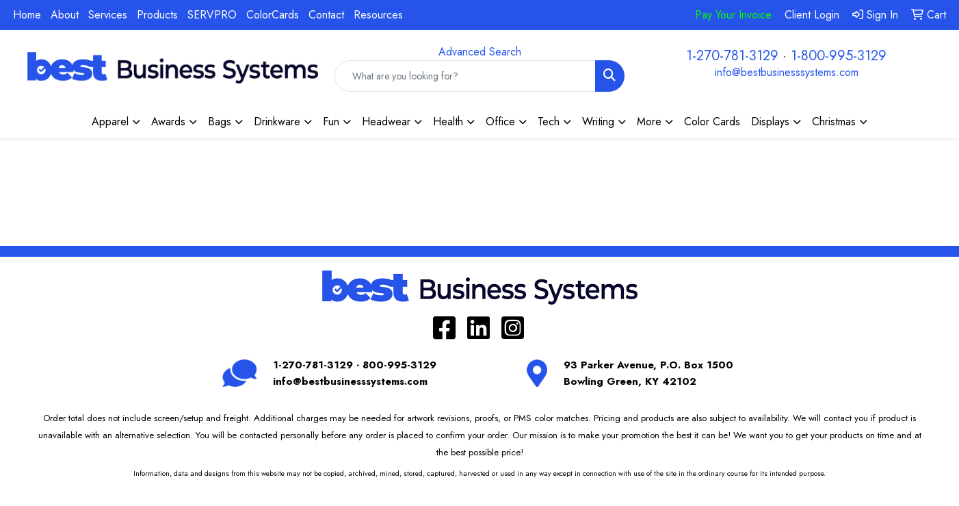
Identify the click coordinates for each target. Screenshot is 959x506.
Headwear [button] (386, 121)
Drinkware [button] (277, 121)
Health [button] (448, 121)
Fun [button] (331, 121)
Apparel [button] (110, 121)
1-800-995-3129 (838, 56)
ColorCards (272, 15)
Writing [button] (598, 121)
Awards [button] (168, 121)
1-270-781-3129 (732, 56)
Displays (770, 121)
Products (157, 15)
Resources (378, 15)
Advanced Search (479, 52)
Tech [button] (549, 121)
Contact (326, 15)
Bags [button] (219, 121)
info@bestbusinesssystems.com (786, 72)
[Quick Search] (465, 76)
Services (107, 15)
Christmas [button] (834, 121)
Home (27, 15)
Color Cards (712, 121)
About (65, 15)
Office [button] (500, 121)
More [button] (649, 121)
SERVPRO (212, 15)
